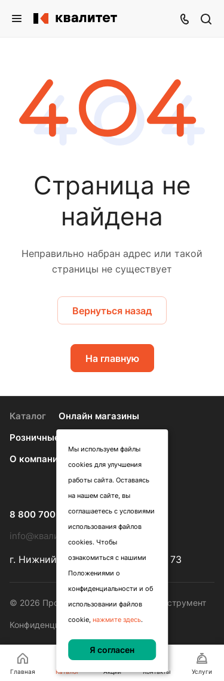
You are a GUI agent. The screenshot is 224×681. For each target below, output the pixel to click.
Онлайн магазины (99, 416)
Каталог (28, 416)
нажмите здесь (117, 619)
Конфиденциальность (53, 625)
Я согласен (112, 650)
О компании (36, 459)
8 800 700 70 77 (46, 514)
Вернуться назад (112, 311)
